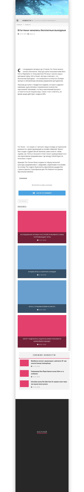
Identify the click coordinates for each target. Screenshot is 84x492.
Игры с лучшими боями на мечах (42, 306)
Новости (26, 20)
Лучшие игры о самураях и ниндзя (42, 272)
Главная (19, 25)
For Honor (23, 201)
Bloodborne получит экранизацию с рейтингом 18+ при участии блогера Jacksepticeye (49, 362)
